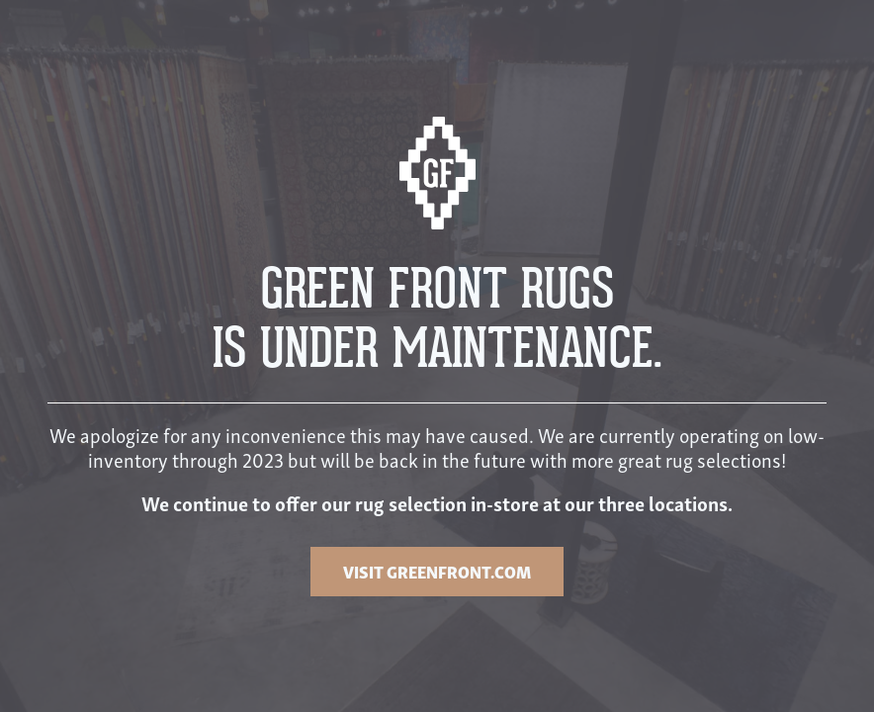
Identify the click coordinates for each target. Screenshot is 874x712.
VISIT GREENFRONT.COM (437, 571)
